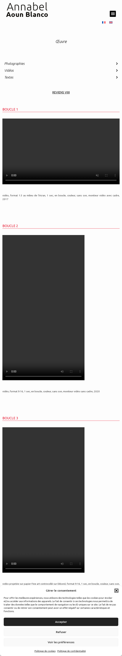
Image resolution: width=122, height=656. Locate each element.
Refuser (61, 632)
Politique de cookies (45, 651)
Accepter (61, 621)
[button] (116, 590)
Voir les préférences (61, 642)
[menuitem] (103, 22)
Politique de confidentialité (71, 651)
